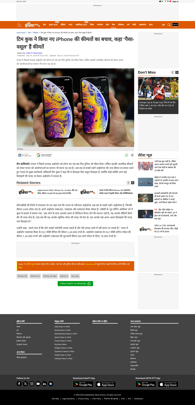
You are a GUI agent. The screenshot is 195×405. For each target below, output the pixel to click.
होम (44, 25)
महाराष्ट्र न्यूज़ (134, 344)
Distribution (138, 399)
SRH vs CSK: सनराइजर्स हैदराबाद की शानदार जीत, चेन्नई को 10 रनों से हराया (166, 228)
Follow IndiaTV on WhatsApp (75, 283)
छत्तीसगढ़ (133, 362)
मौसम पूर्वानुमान (22, 357)
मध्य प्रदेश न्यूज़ (135, 341)
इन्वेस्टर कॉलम (21, 341)
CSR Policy (96, 399)
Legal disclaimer (68, 399)
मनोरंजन (100, 25)
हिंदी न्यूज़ (30, 264)
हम (17, 330)
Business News (61, 344)
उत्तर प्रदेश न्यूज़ (135, 327)
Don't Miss (147, 72)
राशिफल (121, 25)
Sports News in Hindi (63, 337)
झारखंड (132, 369)
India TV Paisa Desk (34, 53)
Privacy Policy (83, 399)
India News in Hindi (62, 327)
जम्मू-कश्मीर (134, 366)
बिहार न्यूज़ (133, 337)
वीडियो (63, 25)
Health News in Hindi (63, 355)
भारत (70, 25)
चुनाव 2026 (53, 25)
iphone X (64, 276)
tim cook (75, 276)
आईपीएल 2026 (81, 25)
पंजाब (132, 355)
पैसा (113, 25)
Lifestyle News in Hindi (63, 359)
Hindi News (21, 33)
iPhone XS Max (50, 276)
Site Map (55, 399)
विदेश (92, 25)
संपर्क (18, 327)
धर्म (128, 25)
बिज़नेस (35, 33)
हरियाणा (133, 359)
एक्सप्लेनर (142, 25)
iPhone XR (22, 276)
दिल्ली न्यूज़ (133, 330)
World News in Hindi (62, 330)
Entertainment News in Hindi (66, 334)
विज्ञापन (19, 334)
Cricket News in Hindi (63, 341)
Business (90, 264)
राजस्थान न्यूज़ (134, 348)
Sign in (175, 2)
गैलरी (134, 25)
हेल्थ (151, 25)
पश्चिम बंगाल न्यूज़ (136, 334)
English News (22, 344)
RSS (123, 399)
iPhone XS (35, 276)
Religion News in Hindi (63, 348)
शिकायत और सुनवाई (23, 337)
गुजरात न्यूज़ (134, 351)
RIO (129, 399)
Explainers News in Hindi (64, 351)
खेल (107, 25)
